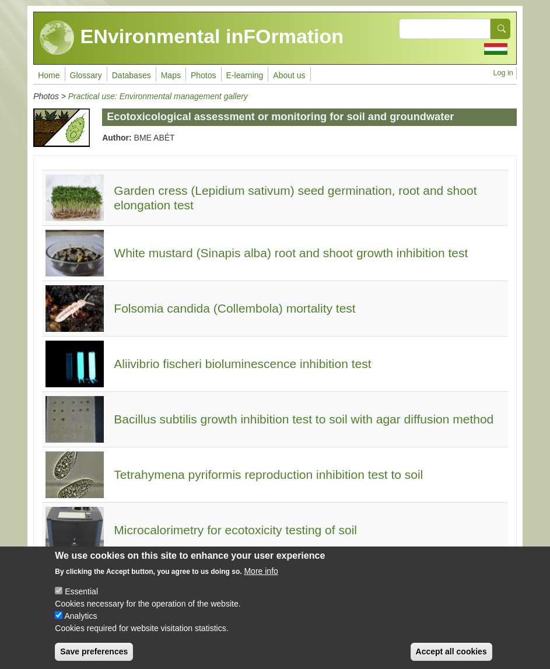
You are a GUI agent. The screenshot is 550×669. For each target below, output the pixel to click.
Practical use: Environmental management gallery (158, 96)
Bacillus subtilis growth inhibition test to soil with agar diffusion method (303, 419)
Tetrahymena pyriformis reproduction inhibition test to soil (268, 474)
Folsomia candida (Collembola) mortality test (234, 308)
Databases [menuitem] (131, 75)
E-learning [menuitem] (245, 75)
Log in (503, 73)
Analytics (80, 626)
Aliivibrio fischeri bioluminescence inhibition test (242, 363)
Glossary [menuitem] (86, 75)
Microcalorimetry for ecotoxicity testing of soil (235, 530)
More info (261, 581)
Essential (81, 601)
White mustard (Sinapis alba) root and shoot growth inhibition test (291, 253)
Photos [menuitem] (203, 75)
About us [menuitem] (289, 75)
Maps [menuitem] (171, 75)
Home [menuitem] (48, 75)
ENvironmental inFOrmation (192, 37)
